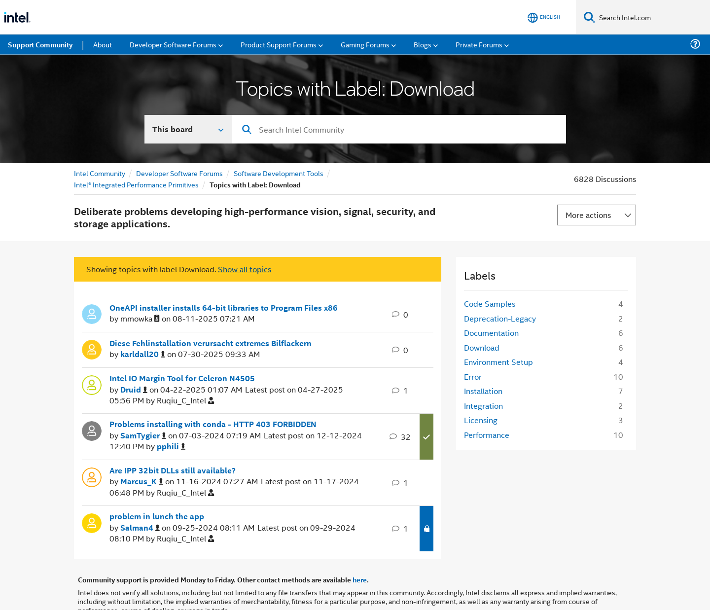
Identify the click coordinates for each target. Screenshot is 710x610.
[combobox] (399, 129)
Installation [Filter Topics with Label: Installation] (483, 390)
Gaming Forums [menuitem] (365, 44)
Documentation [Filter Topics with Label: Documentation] (491, 332)
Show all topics (244, 269)
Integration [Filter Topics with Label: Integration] (483, 405)
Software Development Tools (278, 173)
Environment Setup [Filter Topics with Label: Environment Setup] (498, 361)
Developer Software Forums (179, 173)
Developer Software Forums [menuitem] (173, 44)
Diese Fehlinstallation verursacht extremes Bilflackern (210, 343)
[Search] (589, 17)
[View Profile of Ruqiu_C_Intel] (185, 400)
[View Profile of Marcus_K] (141, 481)
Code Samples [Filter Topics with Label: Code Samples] (489, 303)
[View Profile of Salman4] (140, 528)
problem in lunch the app (156, 516)
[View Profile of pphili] (171, 446)
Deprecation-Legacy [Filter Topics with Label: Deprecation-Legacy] (500, 318)
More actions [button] (588, 214)
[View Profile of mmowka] (140, 319)
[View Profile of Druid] (133, 390)
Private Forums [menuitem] (479, 44)
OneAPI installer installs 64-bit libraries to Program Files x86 (223, 307)
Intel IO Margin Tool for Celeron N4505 (182, 378)
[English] (544, 17)
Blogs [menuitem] (422, 44)
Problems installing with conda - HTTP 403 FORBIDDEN (213, 424)
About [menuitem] (102, 44)
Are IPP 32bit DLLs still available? (172, 470)
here (360, 579)
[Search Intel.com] (652, 17)
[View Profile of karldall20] (142, 354)
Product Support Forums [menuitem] (279, 44)
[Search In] (188, 129)
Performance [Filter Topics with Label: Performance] (486, 434)
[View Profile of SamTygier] (143, 436)
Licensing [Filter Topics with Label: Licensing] (480, 420)
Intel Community (99, 173)
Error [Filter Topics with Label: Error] (473, 376)
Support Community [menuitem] (40, 44)
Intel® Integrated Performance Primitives (136, 184)
